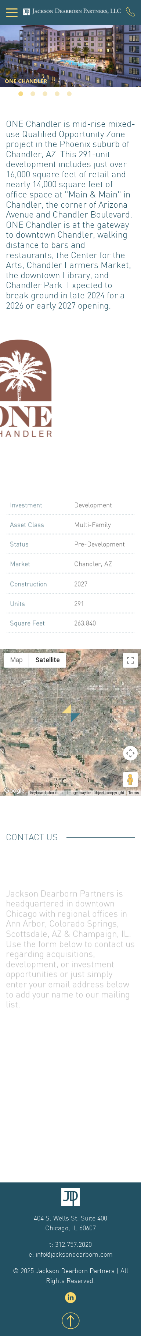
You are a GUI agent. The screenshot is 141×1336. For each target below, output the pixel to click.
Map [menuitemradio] (16, 660)
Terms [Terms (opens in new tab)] (134, 793)
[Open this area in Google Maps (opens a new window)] (14, 791)
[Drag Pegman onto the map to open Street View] (130, 779)
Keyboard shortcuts (46, 793)
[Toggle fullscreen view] (130, 660)
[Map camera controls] (130, 753)
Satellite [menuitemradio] (47, 660)
